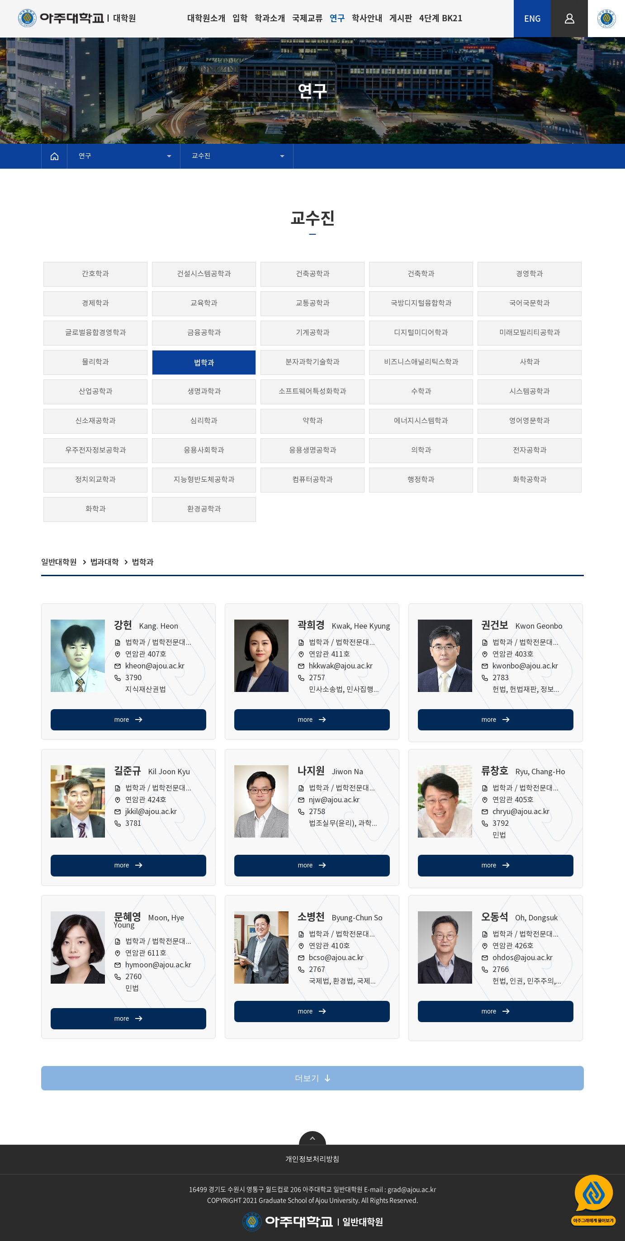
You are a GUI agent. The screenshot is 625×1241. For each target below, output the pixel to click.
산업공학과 (96, 392)
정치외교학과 (95, 480)
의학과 (421, 450)
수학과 (421, 392)
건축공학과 (313, 274)
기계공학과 (313, 333)
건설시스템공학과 (204, 274)
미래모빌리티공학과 (529, 333)
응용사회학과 (204, 450)
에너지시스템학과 (421, 421)
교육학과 (204, 303)
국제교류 (307, 18)
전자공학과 (530, 450)
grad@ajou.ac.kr (412, 1189)
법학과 (204, 362)
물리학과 (95, 362)
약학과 (313, 421)
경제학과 (95, 303)
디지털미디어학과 (421, 333)
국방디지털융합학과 (421, 303)
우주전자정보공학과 (95, 450)
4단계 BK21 (441, 18)
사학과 (530, 362)
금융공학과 (204, 333)
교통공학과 (313, 303)
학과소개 (270, 18)
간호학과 (95, 274)
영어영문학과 (529, 421)
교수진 (201, 156)
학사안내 (367, 18)
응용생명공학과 (312, 450)
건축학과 (421, 274)
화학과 (95, 509)
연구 (337, 18)
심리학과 (204, 421)
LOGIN (570, 4)
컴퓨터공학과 (312, 480)
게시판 (400, 18)
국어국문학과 (529, 303)
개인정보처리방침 (312, 1160)
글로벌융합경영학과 (95, 333)
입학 (240, 18)
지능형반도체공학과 (204, 480)
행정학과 (421, 480)
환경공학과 (204, 509)
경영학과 (529, 274)
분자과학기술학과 (312, 362)
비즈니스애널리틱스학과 (421, 362)
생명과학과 (204, 392)
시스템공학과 (529, 392)
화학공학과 (530, 480)
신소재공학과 (95, 421)
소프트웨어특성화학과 (312, 392)
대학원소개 (206, 18)
